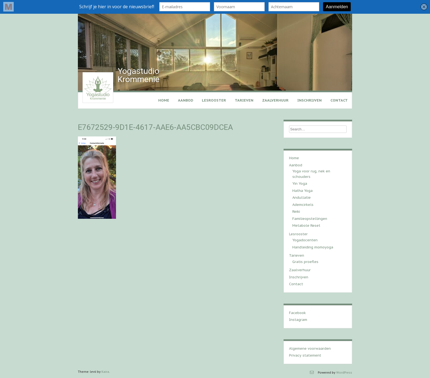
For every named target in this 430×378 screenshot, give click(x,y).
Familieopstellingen (309, 218)
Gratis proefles (305, 261)
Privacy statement (305, 355)
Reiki (296, 211)
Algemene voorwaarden (310, 348)
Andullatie (301, 197)
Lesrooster (214, 100)
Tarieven (244, 100)
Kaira (105, 372)
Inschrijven (309, 100)
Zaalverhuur (275, 100)
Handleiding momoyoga (312, 247)
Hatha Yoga (302, 190)
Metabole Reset (306, 225)
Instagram (298, 319)
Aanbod (185, 100)
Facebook (297, 312)
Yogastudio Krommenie (139, 75)
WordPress (344, 372)
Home (163, 100)
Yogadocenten (305, 240)
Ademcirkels (302, 204)
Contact (339, 100)
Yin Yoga (299, 183)
